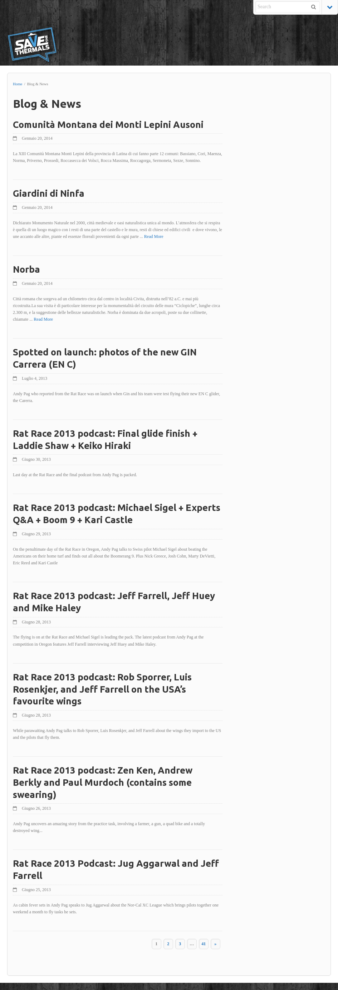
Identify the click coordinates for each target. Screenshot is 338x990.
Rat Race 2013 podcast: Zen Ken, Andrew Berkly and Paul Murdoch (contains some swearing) (102, 782)
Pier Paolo (299, 980)
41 (199, 943)
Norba (26, 269)
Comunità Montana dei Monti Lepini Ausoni (108, 124)
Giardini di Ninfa (48, 193)
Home (17, 84)
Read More (172, 236)
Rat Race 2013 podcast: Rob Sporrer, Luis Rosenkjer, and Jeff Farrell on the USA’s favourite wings (102, 689)
